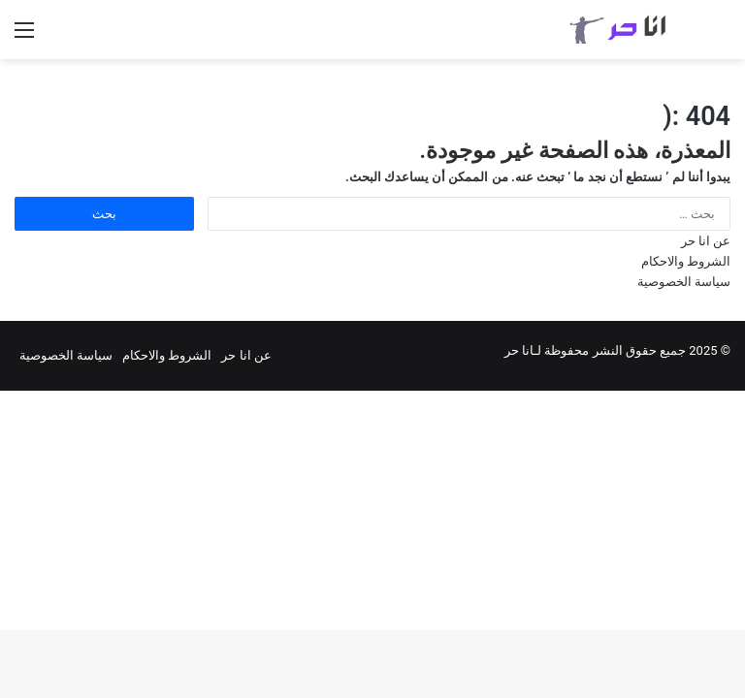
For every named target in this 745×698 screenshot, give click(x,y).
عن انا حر (705, 241)
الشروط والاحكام (685, 261)
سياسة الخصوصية (683, 281)
